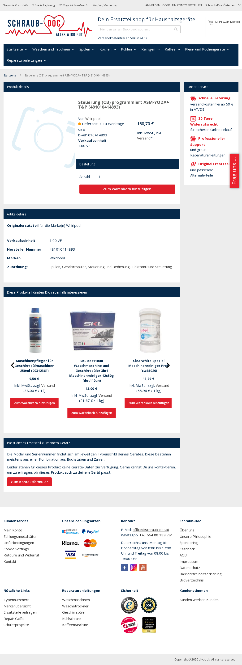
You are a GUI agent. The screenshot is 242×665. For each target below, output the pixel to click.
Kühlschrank (71, 618)
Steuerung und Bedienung (109, 266)
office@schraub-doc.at (151, 529)
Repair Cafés (14, 618)
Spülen (55, 266)
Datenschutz (190, 567)
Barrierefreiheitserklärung (201, 574)
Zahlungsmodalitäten (20, 536)
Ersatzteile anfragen (20, 612)
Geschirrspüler (74, 266)
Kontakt (10, 561)
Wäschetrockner (75, 606)
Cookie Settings (16, 549)
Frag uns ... (234, 171)
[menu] (121, 55)
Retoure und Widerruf (21, 555)
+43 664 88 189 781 (156, 535)
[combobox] (139, 29)
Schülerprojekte (16, 624)
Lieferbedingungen (19, 542)
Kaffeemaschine (75, 624)
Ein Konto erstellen (187, 5)
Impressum (189, 561)
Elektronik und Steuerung (152, 266)
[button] (223, 5)
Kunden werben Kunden (199, 599)
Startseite (10, 75)
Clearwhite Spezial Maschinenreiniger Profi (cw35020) (148, 365)
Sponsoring (189, 542)
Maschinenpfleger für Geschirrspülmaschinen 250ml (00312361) (34, 365)
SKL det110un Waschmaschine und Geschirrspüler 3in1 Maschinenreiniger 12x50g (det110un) (91, 370)
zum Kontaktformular (29, 481)
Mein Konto (13, 530)
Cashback (187, 549)
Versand (144, 138)
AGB (183, 555)
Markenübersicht (17, 606)
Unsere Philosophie (195, 536)
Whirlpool (92, 118)
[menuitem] (16, 49)
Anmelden (152, 5)
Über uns (187, 530)
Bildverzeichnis (192, 580)
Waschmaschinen (76, 599)
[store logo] (49, 26)
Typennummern (16, 599)
